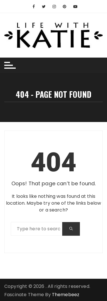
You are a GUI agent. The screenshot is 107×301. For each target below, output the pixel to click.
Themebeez (65, 294)
